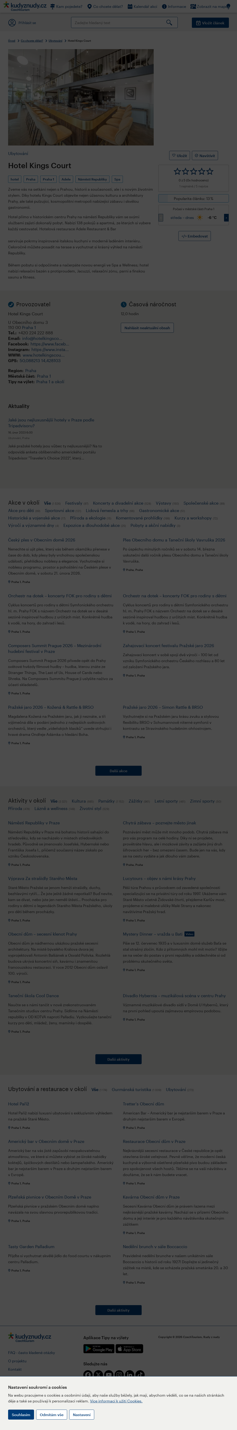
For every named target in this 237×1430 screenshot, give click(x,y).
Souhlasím (21, 1414)
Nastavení (81, 1414)
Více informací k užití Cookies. (116, 1401)
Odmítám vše (51, 1414)
